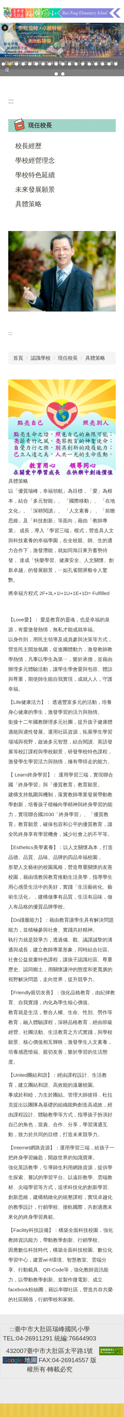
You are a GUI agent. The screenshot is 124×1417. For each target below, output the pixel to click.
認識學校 (41, 358)
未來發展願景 (35, 189)
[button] (5, 27)
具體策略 (28, 204)
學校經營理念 (35, 160)
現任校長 (68, 358)
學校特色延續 (35, 175)
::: (11, 101)
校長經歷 (28, 145)
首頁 (18, 358)
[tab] (3, 64)
